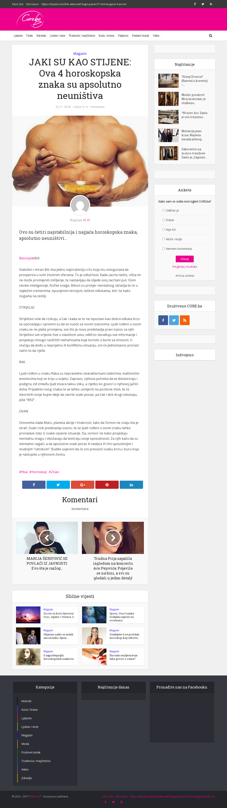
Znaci (55, 472)
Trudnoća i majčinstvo (82, 35)
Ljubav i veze (57, 35)
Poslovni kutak (140, 35)
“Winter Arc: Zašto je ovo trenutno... (194, 115)
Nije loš (171, 229)
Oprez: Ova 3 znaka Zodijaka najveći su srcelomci (122, 617)
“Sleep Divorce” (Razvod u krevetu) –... (194, 81)
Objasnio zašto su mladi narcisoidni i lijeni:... (58, 636)
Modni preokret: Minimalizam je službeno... (193, 99)
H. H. (85, 107)
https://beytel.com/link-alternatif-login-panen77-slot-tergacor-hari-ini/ (84, 4)
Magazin (123, 35)
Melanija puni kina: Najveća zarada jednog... (192, 135)
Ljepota (18, 35)
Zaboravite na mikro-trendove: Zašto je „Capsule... (194, 153)
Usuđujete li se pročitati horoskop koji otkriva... (124, 636)
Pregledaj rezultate (184, 267)
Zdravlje (41, 35)
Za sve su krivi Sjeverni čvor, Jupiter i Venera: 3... (59, 615)
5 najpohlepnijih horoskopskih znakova (58, 657)
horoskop (39, 472)
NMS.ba (35, 796)
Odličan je (172, 210)
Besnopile (26, 258)
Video (156, 35)
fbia (24, 472)
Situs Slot (17, 4)
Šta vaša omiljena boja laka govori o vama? (123, 657)
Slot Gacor (32, 4)
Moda (29, 35)
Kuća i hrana (106, 35)
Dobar (170, 220)
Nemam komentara (179, 249)
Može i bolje (174, 239)
